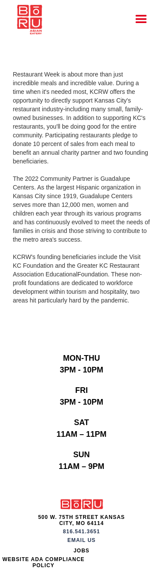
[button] (141, 19)
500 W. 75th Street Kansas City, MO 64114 (81, 520)
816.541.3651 (81, 531)
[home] (27, 19)
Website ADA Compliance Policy (43, 562)
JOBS (81, 551)
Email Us (81, 540)
